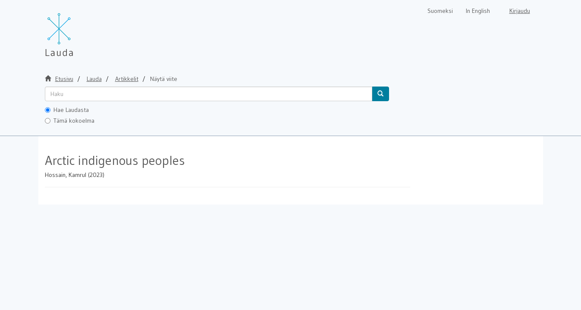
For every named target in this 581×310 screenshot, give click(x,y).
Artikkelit (126, 79)
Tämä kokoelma (69, 120)
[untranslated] (208, 94)
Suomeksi (440, 11)
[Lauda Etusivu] (77, 30)
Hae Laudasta (67, 110)
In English (478, 11)
